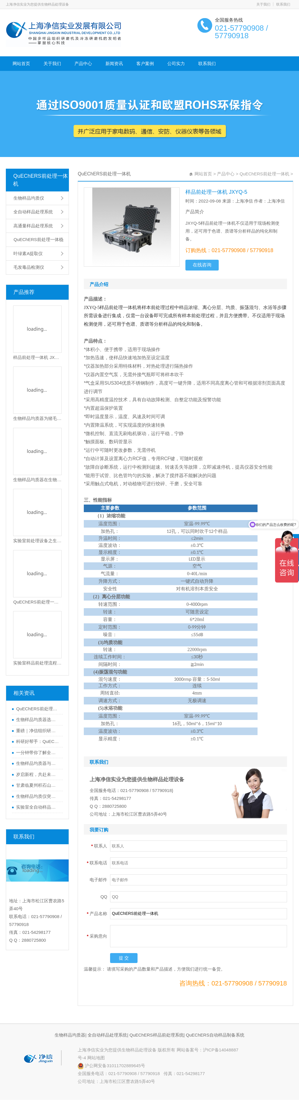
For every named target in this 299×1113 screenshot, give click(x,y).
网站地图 (96, 1057)
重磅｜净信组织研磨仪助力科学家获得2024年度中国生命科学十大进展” (38, 730)
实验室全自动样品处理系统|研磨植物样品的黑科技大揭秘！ (38, 807)
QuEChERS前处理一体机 (40, 180)
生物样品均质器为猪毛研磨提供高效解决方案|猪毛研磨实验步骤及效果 (37, 418)
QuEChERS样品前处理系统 (156, 1034)
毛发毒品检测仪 (28, 267)
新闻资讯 (114, 63)
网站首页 (21, 63)
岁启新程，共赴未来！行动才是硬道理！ (38, 774)
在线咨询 (202, 264)
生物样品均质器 (70, 1034)
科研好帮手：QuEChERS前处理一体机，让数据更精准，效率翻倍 (38, 741)
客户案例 (145, 63)
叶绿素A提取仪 (28, 253)
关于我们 (263, 4)
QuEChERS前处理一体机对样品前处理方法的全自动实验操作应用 (37, 601)
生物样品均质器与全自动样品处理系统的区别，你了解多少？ (38, 763)
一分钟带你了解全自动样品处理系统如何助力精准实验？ (38, 752)
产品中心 (83, 63)
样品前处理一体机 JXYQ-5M (37, 357)
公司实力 (176, 63)
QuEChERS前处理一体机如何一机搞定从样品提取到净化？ (38, 708)
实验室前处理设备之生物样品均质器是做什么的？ (37, 540)
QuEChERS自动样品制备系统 (215, 1034)
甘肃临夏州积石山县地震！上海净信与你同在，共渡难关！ (38, 785)
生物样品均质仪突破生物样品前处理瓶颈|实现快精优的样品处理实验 (38, 796)
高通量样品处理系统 (33, 225)
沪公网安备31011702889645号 (111, 1065)
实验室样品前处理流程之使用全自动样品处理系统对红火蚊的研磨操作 (37, 662)
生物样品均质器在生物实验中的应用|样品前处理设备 (37, 479)
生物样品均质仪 (28, 198)
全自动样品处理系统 (33, 211)
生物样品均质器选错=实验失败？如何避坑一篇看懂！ (38, 719)
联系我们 (283, 4)
